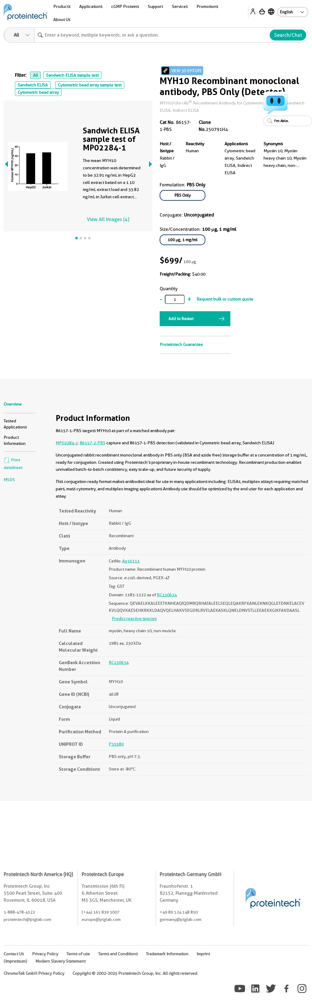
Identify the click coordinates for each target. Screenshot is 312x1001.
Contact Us (14, 953)
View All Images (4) (108, 219)
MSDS (9, 479)
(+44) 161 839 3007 (100, 912)
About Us (61, 19)
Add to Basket (180, 318)
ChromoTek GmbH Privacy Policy (34, 973)
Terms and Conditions (118, 953)
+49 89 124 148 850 (179, 912)
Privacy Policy (45, 953)
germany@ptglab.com (180, 919)
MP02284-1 (67, 442)
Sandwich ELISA (33, 85)
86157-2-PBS (92, 442)
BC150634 (167, 594)
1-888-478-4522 (19, 912)
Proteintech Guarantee (181, 344)
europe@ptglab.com (101, 919)
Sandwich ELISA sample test (72, 75)
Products (61, 6)
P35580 (116, 744)
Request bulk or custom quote (225, 299)
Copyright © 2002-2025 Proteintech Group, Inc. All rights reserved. (135, 973)
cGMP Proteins (125, 6)
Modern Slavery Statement (60, 961)
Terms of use (78, 953)
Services (180, 6)
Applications (90, 6)
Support (155, 6)
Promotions (207, 6)
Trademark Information (167, 953)
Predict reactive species (134, 618)
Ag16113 (131, 561)
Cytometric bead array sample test (90, 85)
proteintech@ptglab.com (27, 919)
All (35, 75)
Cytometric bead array (38, 92)
